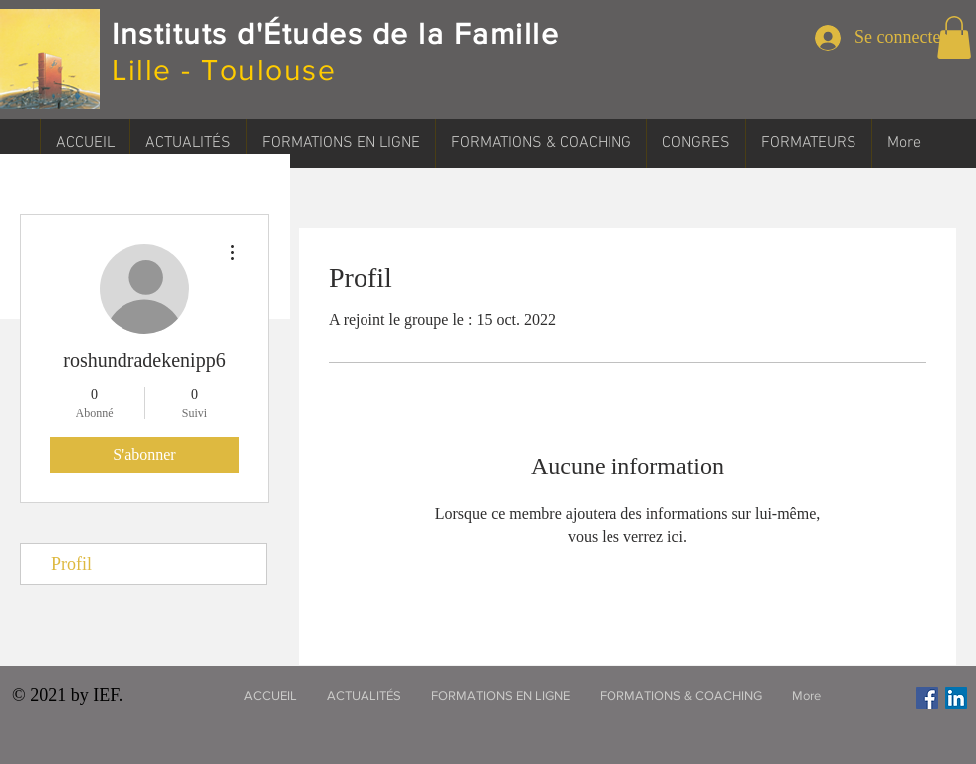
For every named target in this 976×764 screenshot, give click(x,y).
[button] (954, 37)
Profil (71, 564)
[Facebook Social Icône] (927, 698)
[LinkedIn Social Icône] (956, 698)
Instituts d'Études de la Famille (335, 34)
